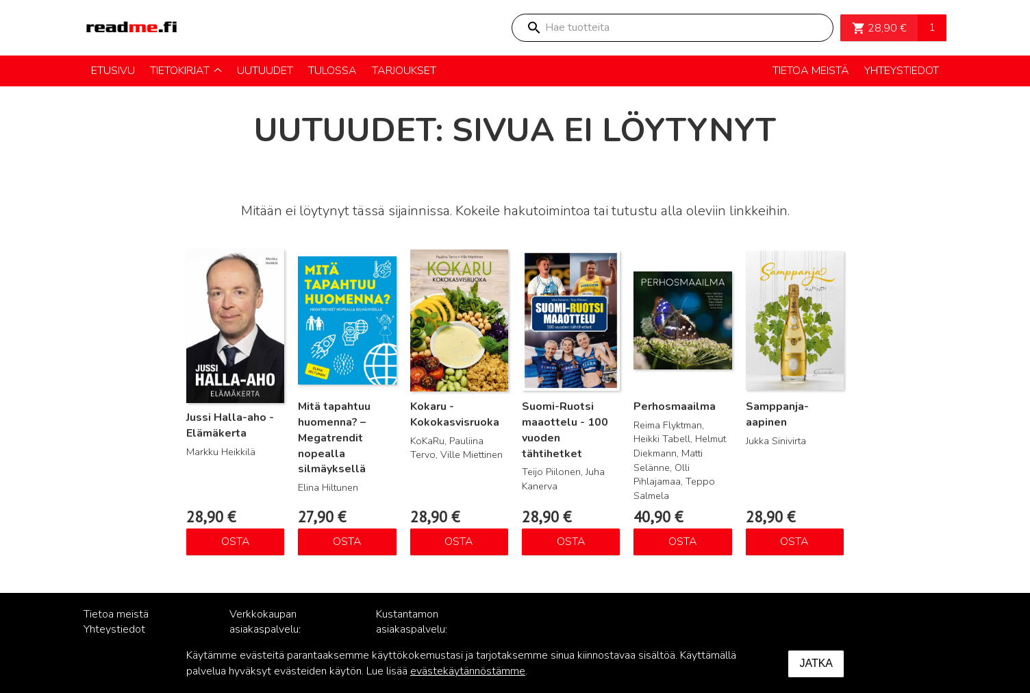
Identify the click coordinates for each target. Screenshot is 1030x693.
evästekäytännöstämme (467, 671)
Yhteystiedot (114, 629)
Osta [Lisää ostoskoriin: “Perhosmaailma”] (682, 541)
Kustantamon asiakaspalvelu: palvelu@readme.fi (420, 630)
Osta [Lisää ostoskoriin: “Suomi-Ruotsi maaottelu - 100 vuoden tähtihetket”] (571, 541)
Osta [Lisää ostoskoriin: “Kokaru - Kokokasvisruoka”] (458, 541)
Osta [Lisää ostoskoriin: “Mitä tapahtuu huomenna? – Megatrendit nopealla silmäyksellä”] (347, 541)
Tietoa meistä (116, 614)
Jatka (816, 663)
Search (533, 27)
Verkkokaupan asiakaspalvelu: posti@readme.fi (268, 630)
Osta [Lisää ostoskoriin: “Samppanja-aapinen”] (794, 541)
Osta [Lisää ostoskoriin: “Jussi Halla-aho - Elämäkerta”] (235, 541)
